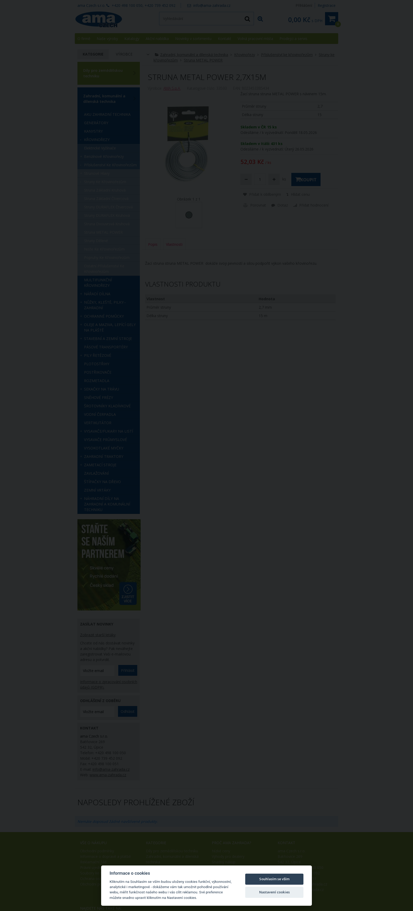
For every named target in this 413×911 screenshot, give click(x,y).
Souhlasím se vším (274, 879)
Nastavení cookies (274, 892)
